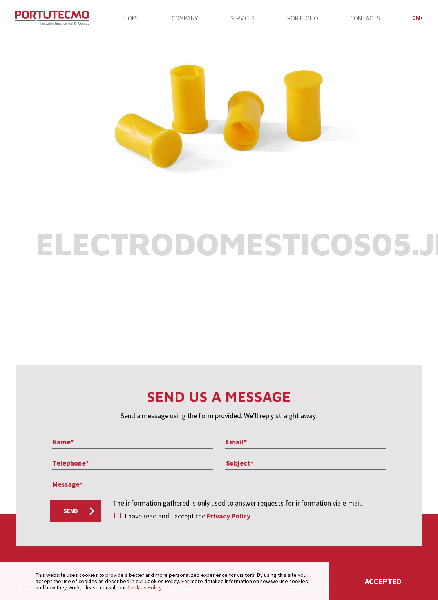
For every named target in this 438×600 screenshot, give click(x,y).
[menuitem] (417, 18)
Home (132, 18)
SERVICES (242, 18)
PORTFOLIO (302, 18)
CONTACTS (365, 18)
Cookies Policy (144, 587)
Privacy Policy (228, 515)
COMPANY (185, 18)
